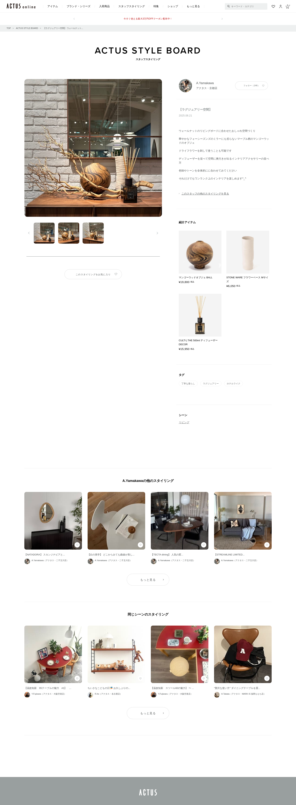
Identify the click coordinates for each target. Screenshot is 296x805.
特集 (156, 6)
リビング (184, 422)
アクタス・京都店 (206, 88)
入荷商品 (104, 6)
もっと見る (193, 6)
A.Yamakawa (205, 83)
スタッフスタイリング (131, 6)
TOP (9, 28)
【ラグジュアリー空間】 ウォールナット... (63, 28)
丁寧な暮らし (188, 383)
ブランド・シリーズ (78, 6)
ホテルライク (233, 383)
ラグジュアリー (211, 383)
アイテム (52, 6)
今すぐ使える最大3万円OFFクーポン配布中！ (148, 18)
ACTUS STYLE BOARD (27, 28)
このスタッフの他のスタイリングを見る (205, 193)
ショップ (172, 6)
